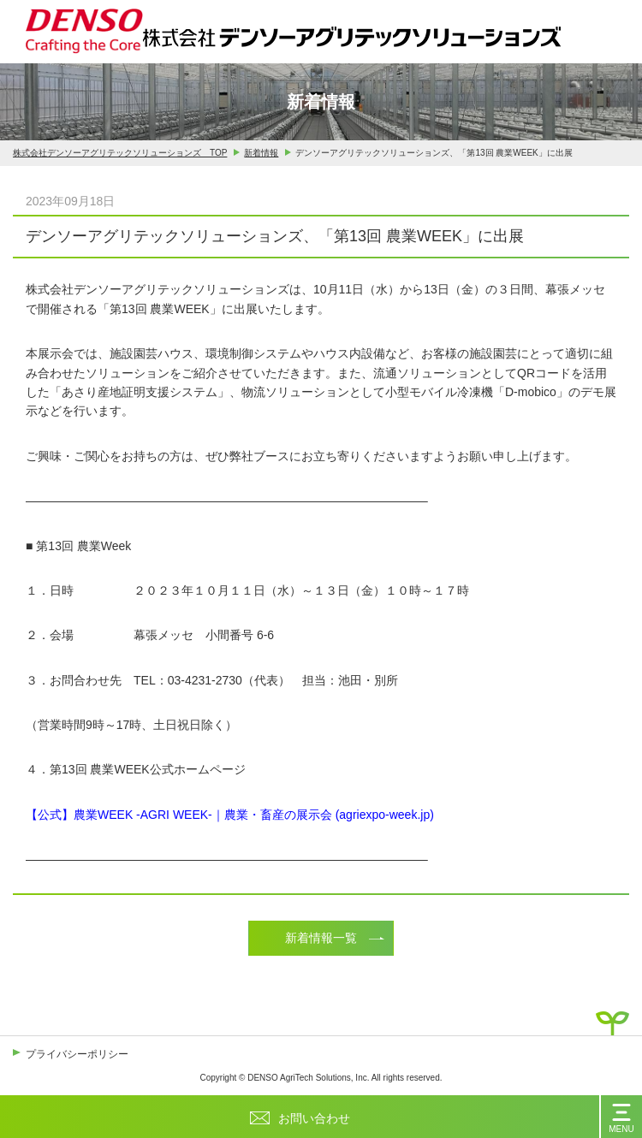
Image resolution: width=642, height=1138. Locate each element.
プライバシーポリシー (77, 1054)
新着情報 (261, 153)
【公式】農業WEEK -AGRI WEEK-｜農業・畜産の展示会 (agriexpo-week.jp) (230, 814)
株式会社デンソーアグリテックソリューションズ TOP (120, 153)
